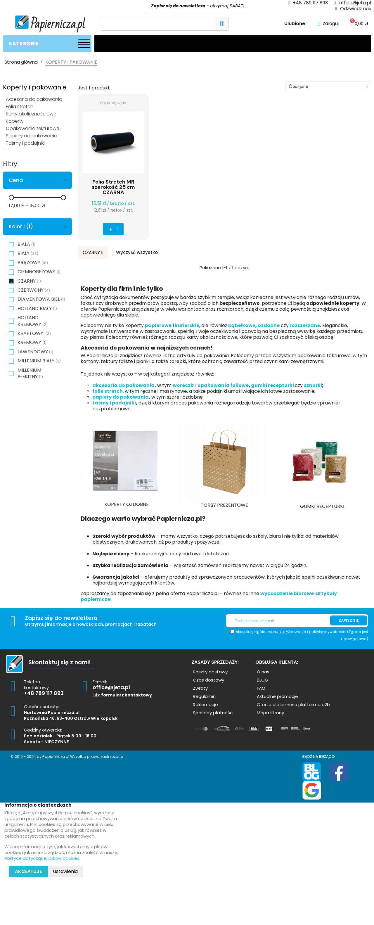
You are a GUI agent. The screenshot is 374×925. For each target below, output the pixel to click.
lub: (122, 695)
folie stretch (107, 391)
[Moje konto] (328, 23)
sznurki (313, 385)
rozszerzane (304, 325)
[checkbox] (11, 244)
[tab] (37, 180)
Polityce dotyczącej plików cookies (41, 858)
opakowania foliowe (223, 385)
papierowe (158, 325)
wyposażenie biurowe (287, 593)
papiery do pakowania (120, 397)
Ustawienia (65, 871)
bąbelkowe (241, 325)
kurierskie (187, 325)
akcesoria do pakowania (123, 385)
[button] (113, 229)
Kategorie (23, 43)
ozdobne (269, 325)
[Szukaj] (164, 23)
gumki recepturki (272, 385)
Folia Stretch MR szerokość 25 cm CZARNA (113, 187)
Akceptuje (28, 871)
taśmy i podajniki (114, 403)
